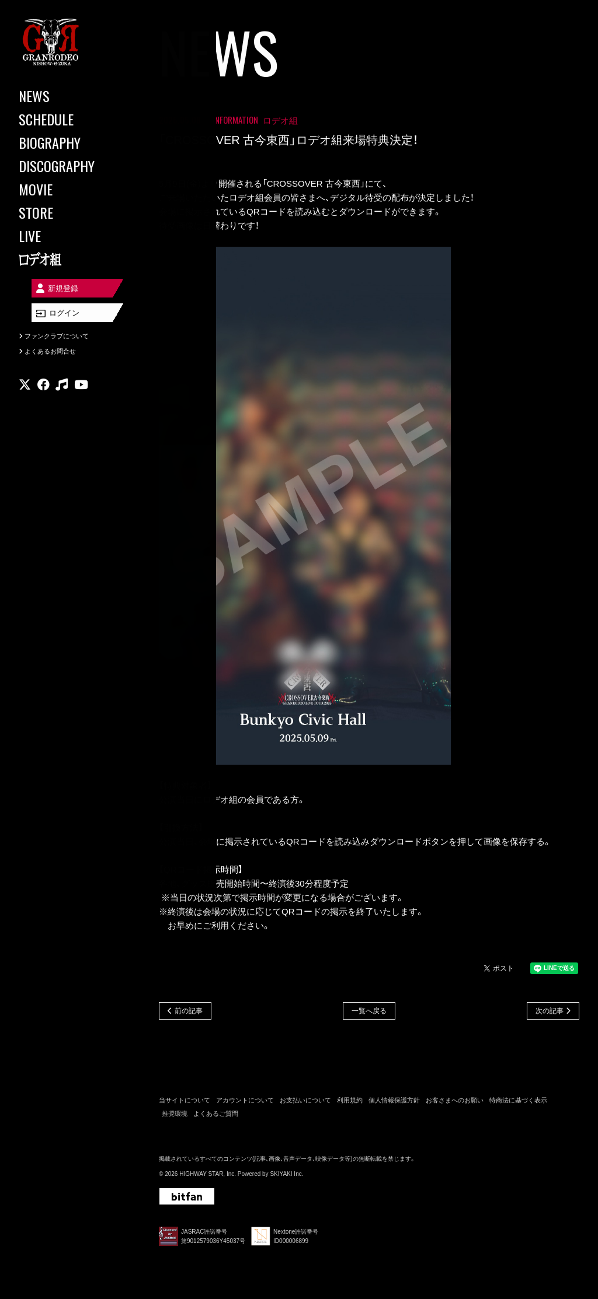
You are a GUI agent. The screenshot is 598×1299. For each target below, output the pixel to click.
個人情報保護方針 (394, 1101)
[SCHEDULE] (70, 119)
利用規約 (350, 1101)
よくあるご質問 (215, 1114)
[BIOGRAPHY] (70, 142)
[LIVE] (70, 236)
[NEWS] (70, 96)
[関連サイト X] (25, 393)
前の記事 (189, 1011)
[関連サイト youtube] (81, 393)
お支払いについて (305, 1101)
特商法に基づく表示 (518, 1101)
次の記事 (550, 1011)
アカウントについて (245, 1101)
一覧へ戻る (369, 1011)
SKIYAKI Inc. (286, 1175)
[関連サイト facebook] (43, 393)
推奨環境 (174, 1114)
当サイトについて (184, 1101)
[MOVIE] (70, 189)
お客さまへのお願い (455, 1101)
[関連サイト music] (61, 393)
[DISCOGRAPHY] (70, 166)
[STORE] (70, 212)
